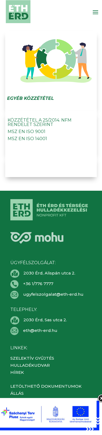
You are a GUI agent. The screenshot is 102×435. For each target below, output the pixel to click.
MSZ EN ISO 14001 (27, 138)
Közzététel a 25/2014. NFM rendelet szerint (40, 122)
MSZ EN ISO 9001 (26, 131)
